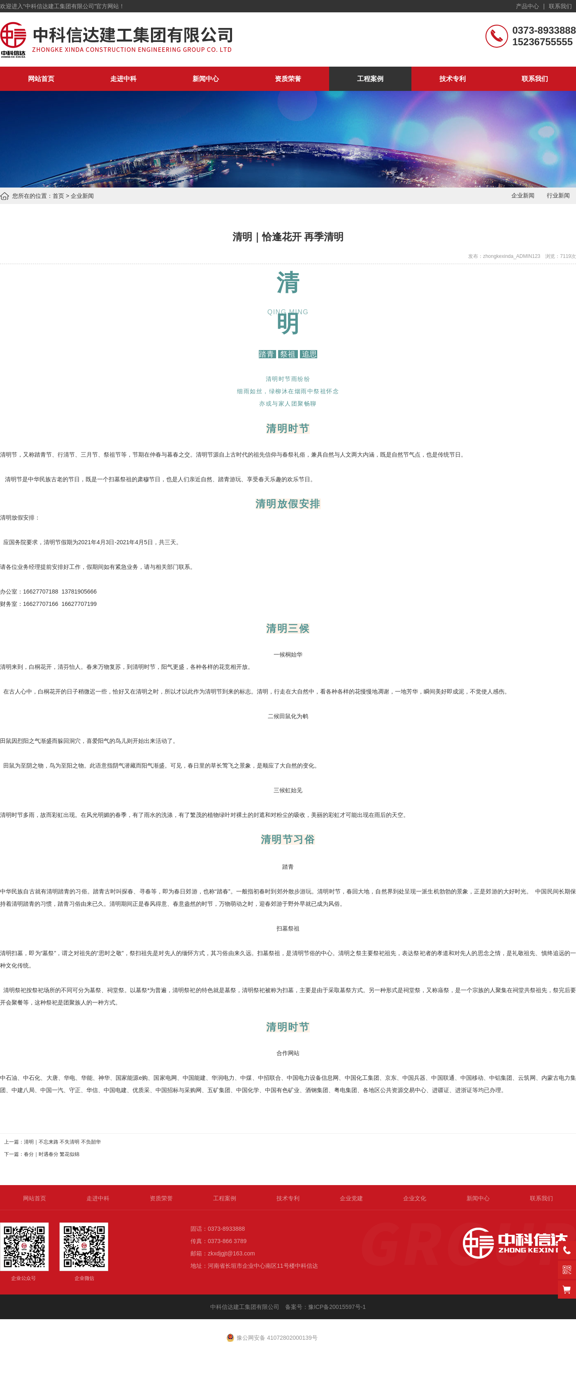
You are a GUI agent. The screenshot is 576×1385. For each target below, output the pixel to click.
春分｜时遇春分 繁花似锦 (51, 1154)
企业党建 (351, 1198)
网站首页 (41, 78)
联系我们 (560, 6)
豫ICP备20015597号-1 (337, 1307)
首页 (58, 196)
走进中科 (123, 78)
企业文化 (414, 1198)
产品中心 (527, 6)
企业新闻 (82, 196)
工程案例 (370, 78)
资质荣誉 (288, 78)
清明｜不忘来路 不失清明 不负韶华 (62, 1142)
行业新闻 (558, 195)
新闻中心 (206, 78)
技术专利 (452, 78)
